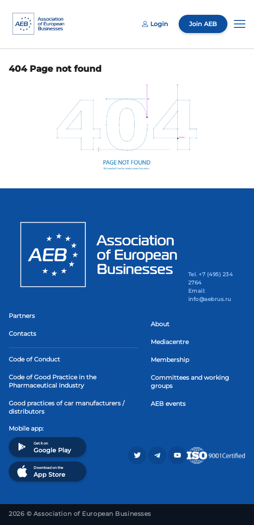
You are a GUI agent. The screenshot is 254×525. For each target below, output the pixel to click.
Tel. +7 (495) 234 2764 (210, 278)
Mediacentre (170, 342)
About (160, 324)
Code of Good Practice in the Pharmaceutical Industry (52, 381)
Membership (170, 360)
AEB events (168, 404)
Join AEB (203, 24)
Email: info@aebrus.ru (209, 295)
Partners (22, 316)
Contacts (22, 334)
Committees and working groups (190, 382)
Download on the (40, 471)
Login (155, 24)
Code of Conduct (34, 359)
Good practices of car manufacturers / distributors (67, 407)
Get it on (43, 447)
